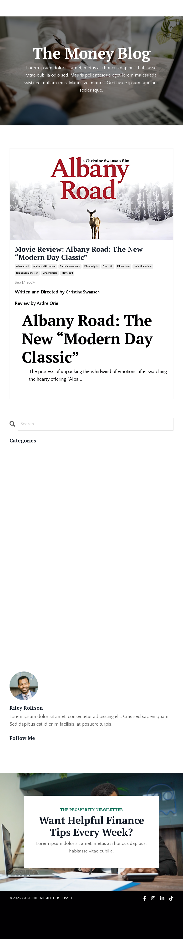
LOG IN (164, 8)
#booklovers (22, 484)
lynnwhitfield (50, 277)
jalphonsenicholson (27, 277)
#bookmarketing (26, 492)
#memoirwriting (26, 523)
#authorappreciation (31, 462)
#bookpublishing (27, 500)
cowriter (18, 599)
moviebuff (67, 277)
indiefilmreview (143, 271)
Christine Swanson (85, 296)
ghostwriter (21, 629)
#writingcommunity (30, 546)
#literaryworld (25, 515)
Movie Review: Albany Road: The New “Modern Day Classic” (83, 255)
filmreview (123, 271)
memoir (17, 668)
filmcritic (108, 271)
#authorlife (21, 469)
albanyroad (22, 271)
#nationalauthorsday (31, 530)
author (17, 576)
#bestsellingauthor (28, 477)
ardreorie (19, 568)
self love (19, 690)
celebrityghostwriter (30, 584)
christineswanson (70, 271)
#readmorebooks (28, 538)
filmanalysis (91, 271)
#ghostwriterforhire (30, 507)
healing (17, 637)
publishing (20, 683)
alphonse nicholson (44, 271)
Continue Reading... (30, 393)
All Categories (23, 454)
